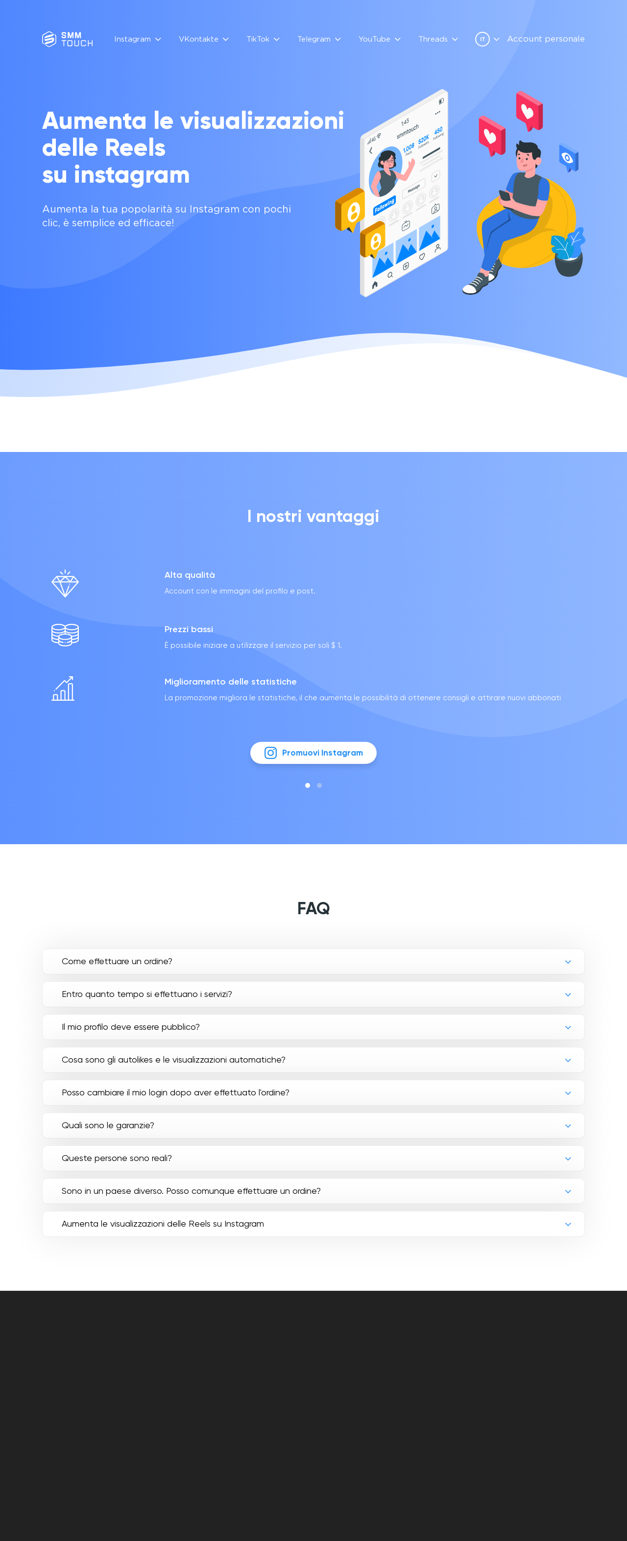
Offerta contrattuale (360, 1361)
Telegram (314, 39)
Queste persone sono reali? (117, 1164)
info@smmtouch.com (544, 1355)
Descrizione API (264, 1372)
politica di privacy (351, 1372)
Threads (433, 39)
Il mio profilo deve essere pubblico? (131, 1032)
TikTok (257, 39)
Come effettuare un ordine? (117, 967)
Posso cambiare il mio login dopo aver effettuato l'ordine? (175, 1098)
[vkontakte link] (511, 1376)
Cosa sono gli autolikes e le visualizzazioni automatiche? (174, 1065)
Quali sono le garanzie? (108, 1131)
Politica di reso (345, 1384)
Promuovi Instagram (314, 758)
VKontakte (198, 39)
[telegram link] (528, 1376)
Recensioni (255, 1361)
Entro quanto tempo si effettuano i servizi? (147, 1000)
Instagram (132, 39)
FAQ (242, 1350)
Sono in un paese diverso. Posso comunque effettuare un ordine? (191, 1196)
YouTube (374, 39)
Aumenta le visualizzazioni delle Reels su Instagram (163, 1229)
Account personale (546, 39)
